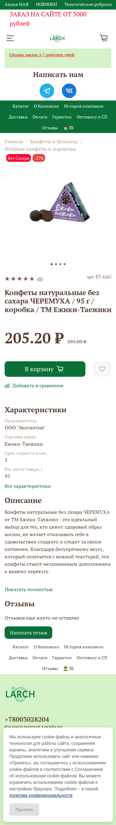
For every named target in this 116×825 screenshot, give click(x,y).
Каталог (21, 106)
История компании (84, 106)
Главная (14, 141)
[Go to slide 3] (60, 264)
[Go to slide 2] (56, 264)
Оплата (39, 117)
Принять (24, 809)
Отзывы (50, 128)
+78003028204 (27, 719)
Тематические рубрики (88, 4)
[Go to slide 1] (52, 264)
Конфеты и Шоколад (54, 141)
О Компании (46, 106)
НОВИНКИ (46, 4)
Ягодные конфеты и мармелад (40, 148)
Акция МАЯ (16, 4)
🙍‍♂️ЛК (68, 128)
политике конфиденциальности (40, 795)
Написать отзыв (28, 632)
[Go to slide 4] (65, 264)
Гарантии (62, 117)
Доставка (18, 117)
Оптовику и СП (92, 117)
